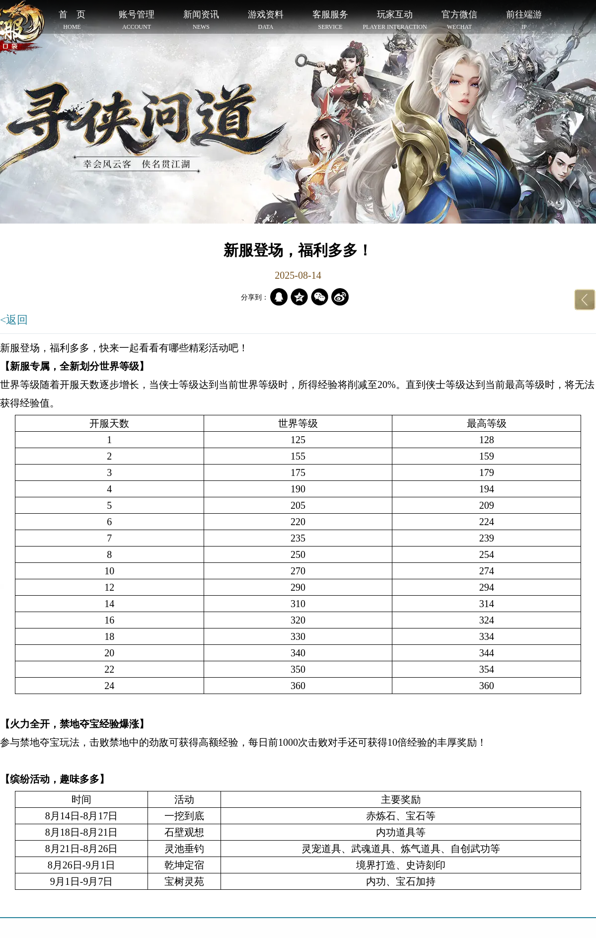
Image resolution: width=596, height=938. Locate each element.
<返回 (14, 319)
